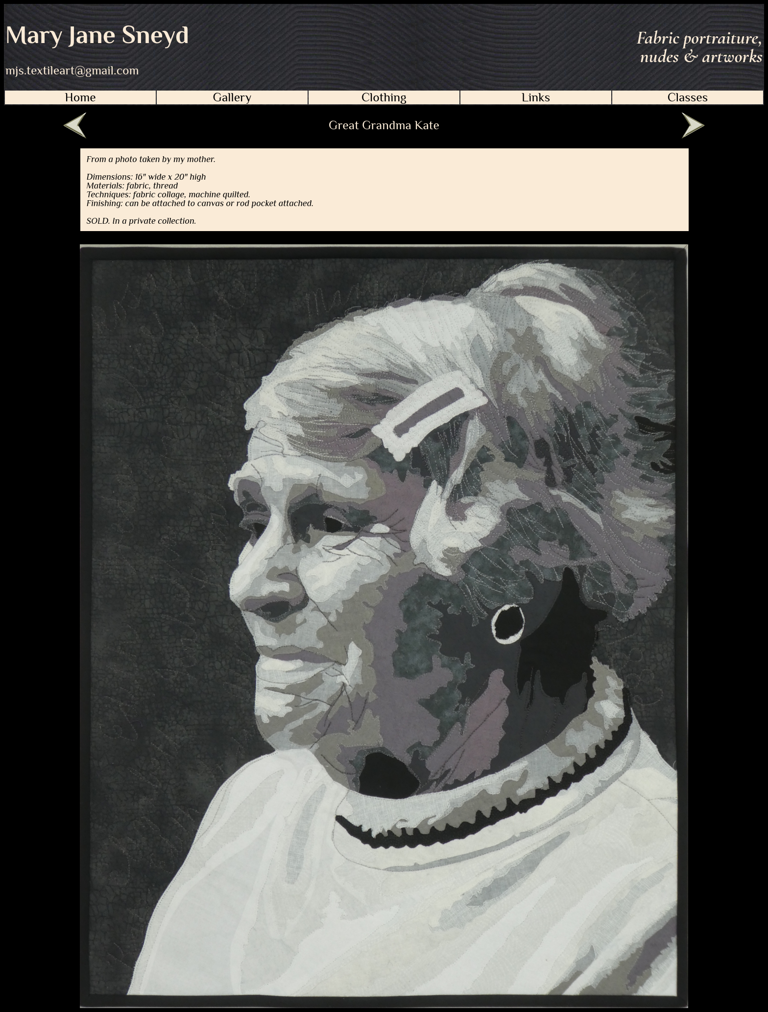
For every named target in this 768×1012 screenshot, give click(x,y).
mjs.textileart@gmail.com (72, 70)
